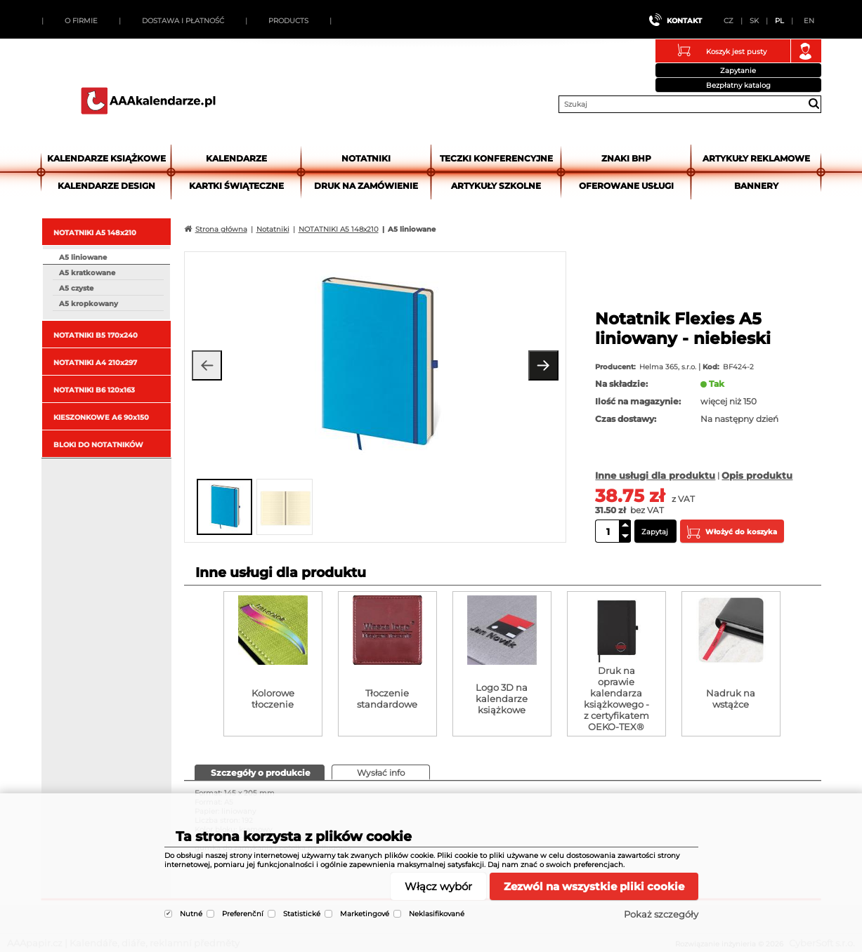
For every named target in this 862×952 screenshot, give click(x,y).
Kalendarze (236, 158)
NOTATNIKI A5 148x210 (94, 232)
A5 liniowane (83, 257)
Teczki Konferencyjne (496, 158)
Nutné (191, 913)
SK (754, 20)
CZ (728, 20)
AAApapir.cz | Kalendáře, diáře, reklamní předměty (148, 100)
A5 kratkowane (87, 272)
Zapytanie (738, 70)
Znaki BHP (626, 158)
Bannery (756, 185)
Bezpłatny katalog (738, 85)
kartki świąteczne (236, 185)
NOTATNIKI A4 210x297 (95, 362)
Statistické (301, 913)
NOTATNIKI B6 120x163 (94, 390)
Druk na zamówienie (366, 185)
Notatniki (366, 158)
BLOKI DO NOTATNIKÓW (98, 444)
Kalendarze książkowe (106, 158)
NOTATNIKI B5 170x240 (95, 335)
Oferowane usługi (626, 185)
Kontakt (684, 20)
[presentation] (259, 772)
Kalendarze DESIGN (106, 185)
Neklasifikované (436, 913)
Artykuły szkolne (496, 185)
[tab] (260, 772)
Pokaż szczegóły (661, 914)
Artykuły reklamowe (756, 158)
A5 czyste (76, 288)
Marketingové (364, 913)
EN (809, 20)
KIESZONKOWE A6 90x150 (101, 417)
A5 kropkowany (88, 303)
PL (779, 20)
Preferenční (242, 913)
